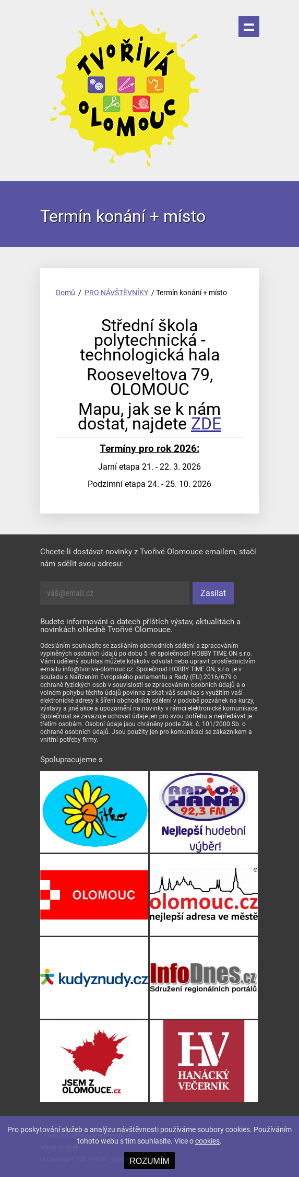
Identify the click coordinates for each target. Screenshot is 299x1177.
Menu (248, 26)
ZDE (206, 424)
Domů (65, 292)
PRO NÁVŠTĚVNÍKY (116, 292)
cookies (207, 1141)
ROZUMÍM (149, 1161)
